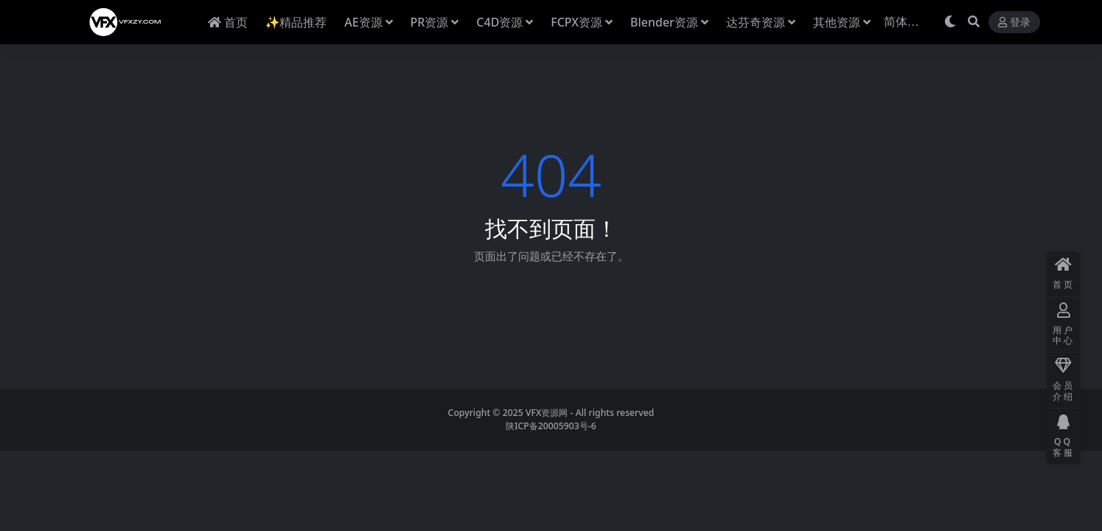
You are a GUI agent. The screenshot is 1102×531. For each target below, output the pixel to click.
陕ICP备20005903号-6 (551, 426)
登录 (1014, 22)
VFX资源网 (547, 412)
